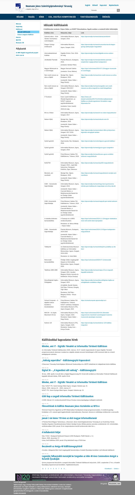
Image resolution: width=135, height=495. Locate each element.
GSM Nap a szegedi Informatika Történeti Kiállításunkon (67, 396)
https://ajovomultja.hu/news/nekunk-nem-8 (95, 119)
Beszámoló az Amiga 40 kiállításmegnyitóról (62, 446)
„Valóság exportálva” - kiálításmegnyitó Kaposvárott (66, 360)
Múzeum (18, 24)
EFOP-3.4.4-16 (20, 55)
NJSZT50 (18, 40)
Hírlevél (95, 5)
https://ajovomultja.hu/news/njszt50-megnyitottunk (97, 163)
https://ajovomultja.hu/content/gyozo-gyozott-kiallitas (98, 141)
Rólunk (20, 16)
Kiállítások (19, 29)
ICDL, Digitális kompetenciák (62, 16)
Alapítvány (19, 27)
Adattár (18, 37)
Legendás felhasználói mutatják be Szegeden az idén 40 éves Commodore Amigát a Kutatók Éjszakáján (80, 457)
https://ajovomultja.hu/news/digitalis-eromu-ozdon (97, 53)
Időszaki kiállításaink (23, 32)
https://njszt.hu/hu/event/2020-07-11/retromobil (96, 260)
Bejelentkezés (114, 5)
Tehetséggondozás (89, 16)
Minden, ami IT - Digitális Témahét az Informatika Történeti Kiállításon (74, 346)
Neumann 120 (20, 43)
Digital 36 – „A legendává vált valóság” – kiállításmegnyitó (69, 370)
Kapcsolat (103, 5)
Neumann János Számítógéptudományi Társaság (49, 6)
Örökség (106, 16)
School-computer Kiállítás (25, 35)
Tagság (31, 16)
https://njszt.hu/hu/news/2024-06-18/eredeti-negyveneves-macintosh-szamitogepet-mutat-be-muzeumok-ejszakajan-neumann (96, 315)
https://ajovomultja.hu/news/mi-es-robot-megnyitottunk (99, 113)
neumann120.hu (39, 480)
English (87, 5)
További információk (20, 493)
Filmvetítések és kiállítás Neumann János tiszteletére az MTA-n (71, 406)
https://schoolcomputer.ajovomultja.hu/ (94, 300)
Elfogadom (104, 484)
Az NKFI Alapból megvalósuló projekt (27, 53)
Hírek (41, 16)
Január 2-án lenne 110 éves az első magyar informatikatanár (69, 418)
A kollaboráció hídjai (51, 432)
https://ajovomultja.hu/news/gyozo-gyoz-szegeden (97, 147)
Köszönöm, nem (114, 483)
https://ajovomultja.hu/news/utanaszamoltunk (96, 36)
